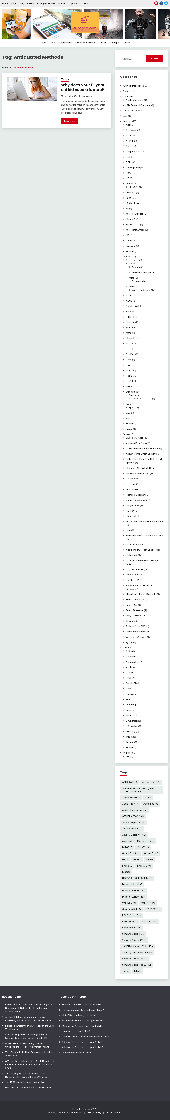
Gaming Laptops (134, 167)
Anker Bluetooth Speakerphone (142, 448)
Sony (128, 404)
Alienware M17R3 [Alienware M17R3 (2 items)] (151, 782)
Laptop (129, 183)
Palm (128, 364)
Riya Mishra (86, 96)
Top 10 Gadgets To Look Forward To (24, 1082)
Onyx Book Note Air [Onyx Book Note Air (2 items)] (131, 909)
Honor (129, 172)
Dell (128, 156)
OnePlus (130, 354)
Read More (69, 121)
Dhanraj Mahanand (72, 1009)
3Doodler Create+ (135, 437)
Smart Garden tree (135, 599)
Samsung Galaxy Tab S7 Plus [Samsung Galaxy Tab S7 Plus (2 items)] (136, 964)
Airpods (136, 267)
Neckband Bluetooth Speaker (141, 549)
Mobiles (62, 3)
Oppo (129, 359)
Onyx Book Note (134, 569)
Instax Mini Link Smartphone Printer (144, 521)
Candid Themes (114, 1112)
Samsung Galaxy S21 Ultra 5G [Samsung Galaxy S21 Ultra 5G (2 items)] (137, 952)
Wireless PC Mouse (136, 636)
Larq (128, 530)
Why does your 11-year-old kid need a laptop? (84, 87)
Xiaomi (129, 251)
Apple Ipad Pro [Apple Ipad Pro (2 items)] (150, 803)
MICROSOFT (133, 224)
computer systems (135, 151)
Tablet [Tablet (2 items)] (125, 971)
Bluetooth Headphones (144, 272)
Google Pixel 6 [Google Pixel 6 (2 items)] (151, 853)
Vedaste (66, 1052)
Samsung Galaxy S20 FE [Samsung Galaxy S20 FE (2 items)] (134, 940)
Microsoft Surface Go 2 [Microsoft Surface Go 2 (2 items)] (133, 890)
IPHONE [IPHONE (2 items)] (149, 859)
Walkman (128, 752)
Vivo (128, 412)
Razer (129, 240)
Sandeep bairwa (70, 1004)
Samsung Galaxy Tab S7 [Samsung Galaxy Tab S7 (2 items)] (134, 958)
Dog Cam (131, 483)
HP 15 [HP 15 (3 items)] (125, 859)
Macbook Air (132, 203)
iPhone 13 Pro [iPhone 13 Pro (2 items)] (144, 866)
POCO (129, 370)
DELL (129, 162)
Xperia (132, 407)
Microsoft (131, 219)
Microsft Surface (134, 213)
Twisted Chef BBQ (136, 626)
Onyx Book (132, 720)
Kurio (128, 699)
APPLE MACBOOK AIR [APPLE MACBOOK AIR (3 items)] (133, 816)
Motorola (130, 338)
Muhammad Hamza (72, 1020)
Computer (128, 96)
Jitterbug (130, 322)
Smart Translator (134, 610)
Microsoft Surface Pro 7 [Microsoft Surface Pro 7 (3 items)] (133, 896)
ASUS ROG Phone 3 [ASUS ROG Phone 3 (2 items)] (131, 828)
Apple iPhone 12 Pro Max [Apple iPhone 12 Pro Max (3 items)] (134, 810)
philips (132, 286)
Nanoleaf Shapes (135, 544)
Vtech (129, 418)
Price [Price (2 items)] (139, 915)
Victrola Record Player (137, 631)
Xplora (129, 428)
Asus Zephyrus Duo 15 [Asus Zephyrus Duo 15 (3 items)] (133, 841)
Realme (130, 375)
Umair (65, 1031)
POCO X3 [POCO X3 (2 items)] (126, 915)
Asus (128, 146)
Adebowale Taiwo (71, 1042)
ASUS (129, 300)
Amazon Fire (132, 661)
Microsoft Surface (135, 229)
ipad (125, 115)
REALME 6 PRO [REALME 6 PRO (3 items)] (149, 921)
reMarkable (132, 726)
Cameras (127, 91)
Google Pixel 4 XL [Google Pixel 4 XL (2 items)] (130, 853)
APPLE (130, 140)
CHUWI (130, 672)
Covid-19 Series (131, 110)
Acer (128, 124)
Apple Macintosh (134, 99)
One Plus (130, 348)
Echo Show (132, 489)
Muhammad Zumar (71, 1025)
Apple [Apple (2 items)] (148, 797)
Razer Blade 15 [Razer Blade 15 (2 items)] (129, 921)
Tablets (84, 3)
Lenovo (130, 197)
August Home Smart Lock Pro (141, 453)
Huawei (130, 311)
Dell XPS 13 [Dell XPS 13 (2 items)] (143, 847)
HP (127, 178)
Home (5, 3)
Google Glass (132, 505)
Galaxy (132, 395)
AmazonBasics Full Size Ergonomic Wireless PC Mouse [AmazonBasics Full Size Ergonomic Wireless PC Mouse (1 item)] (139, 790)
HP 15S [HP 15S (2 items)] (137, 859)
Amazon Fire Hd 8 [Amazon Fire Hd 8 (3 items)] (131, 797)
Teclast (130, 742)
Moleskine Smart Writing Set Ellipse (144, 535)
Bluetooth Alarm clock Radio (140, 467)
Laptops (73, 3)
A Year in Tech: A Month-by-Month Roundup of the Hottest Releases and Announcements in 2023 (29, 1064)
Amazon (130, 656)
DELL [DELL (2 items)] (152, 841)
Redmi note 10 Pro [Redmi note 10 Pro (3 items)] (131, 927)
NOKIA (129, 343)
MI (127, 208)
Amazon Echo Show (136, 443)
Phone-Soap (132, 574)
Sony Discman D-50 (136, 615)
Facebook (161, 3)
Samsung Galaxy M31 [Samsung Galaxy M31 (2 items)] (133, 934)
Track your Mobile (46, 3)
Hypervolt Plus (133, 516)
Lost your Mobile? (92, 1004)
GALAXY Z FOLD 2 (142, 398)
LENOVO (133, 187)
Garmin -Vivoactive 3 (137, 499)
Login (14, 3)
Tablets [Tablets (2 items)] (137, 971)
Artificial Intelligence (133, 85)
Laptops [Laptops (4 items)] (126, 872)
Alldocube (131, 651)
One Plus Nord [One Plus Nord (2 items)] (148, 903)
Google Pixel (132, 306)
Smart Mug (131, 604)
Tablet (129, 736)
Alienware (131, 130)
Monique (130, 327)
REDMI (129, 380)
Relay (129, 386)
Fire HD (130, 677)
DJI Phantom (132, 478)
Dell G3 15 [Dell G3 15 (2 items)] (127, 847)
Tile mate (131, 620)
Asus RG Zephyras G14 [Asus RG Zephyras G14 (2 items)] (133, 822)
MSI (128, 235)
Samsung (130, 245)
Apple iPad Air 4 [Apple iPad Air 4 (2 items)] (130, 803)
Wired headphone (141, 290)
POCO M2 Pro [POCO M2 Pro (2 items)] (153, 909)
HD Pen (130, 510)
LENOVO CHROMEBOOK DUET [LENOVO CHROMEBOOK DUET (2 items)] (137, 878)
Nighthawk (131, 555)
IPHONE (130, 316)
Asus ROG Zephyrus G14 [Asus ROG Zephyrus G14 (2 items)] (134, 835)
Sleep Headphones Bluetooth (141, 594)
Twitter (166, 3)
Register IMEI (27, 3)
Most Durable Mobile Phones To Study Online (28, 1087)
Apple (129, 135)
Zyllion (129, 642)
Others (126, 434)
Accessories (132, 260)
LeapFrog (131, 704)
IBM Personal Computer (138, 105)
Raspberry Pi (132, 580)
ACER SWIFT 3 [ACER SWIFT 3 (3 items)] (129, 782)
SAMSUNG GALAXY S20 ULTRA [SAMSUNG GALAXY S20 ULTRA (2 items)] (137, 946)
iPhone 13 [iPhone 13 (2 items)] (127, 866)
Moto (131, 277)
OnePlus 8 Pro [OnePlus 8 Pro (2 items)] (129, 903)
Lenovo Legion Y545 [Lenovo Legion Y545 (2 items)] (132, 884)
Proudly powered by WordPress (65, 1112)
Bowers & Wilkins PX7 (137, 473)
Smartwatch (138, 281)
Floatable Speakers (136, 494)
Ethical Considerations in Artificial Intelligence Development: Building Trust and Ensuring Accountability (28, 1008)
